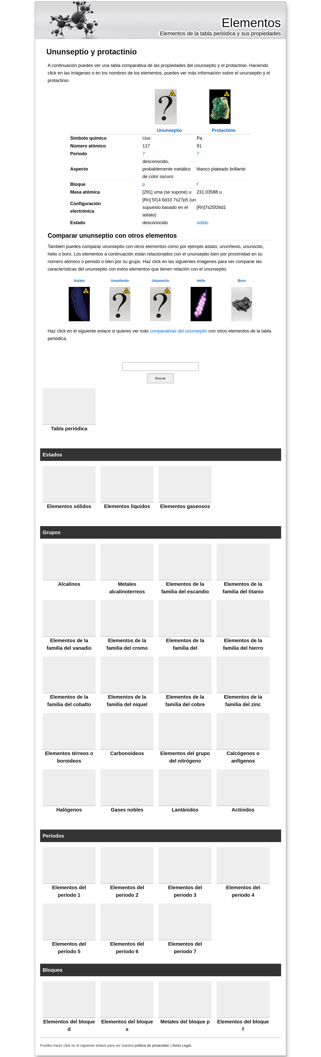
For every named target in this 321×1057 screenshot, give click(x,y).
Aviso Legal (181, 1045)
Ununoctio (160, 281)
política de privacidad (152, 1045)
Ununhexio (120, 281)
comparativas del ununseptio (178, 331)
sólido (202, 222)
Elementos (251, 23)
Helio (201, 281)
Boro (242, 281)
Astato (79, 281)
